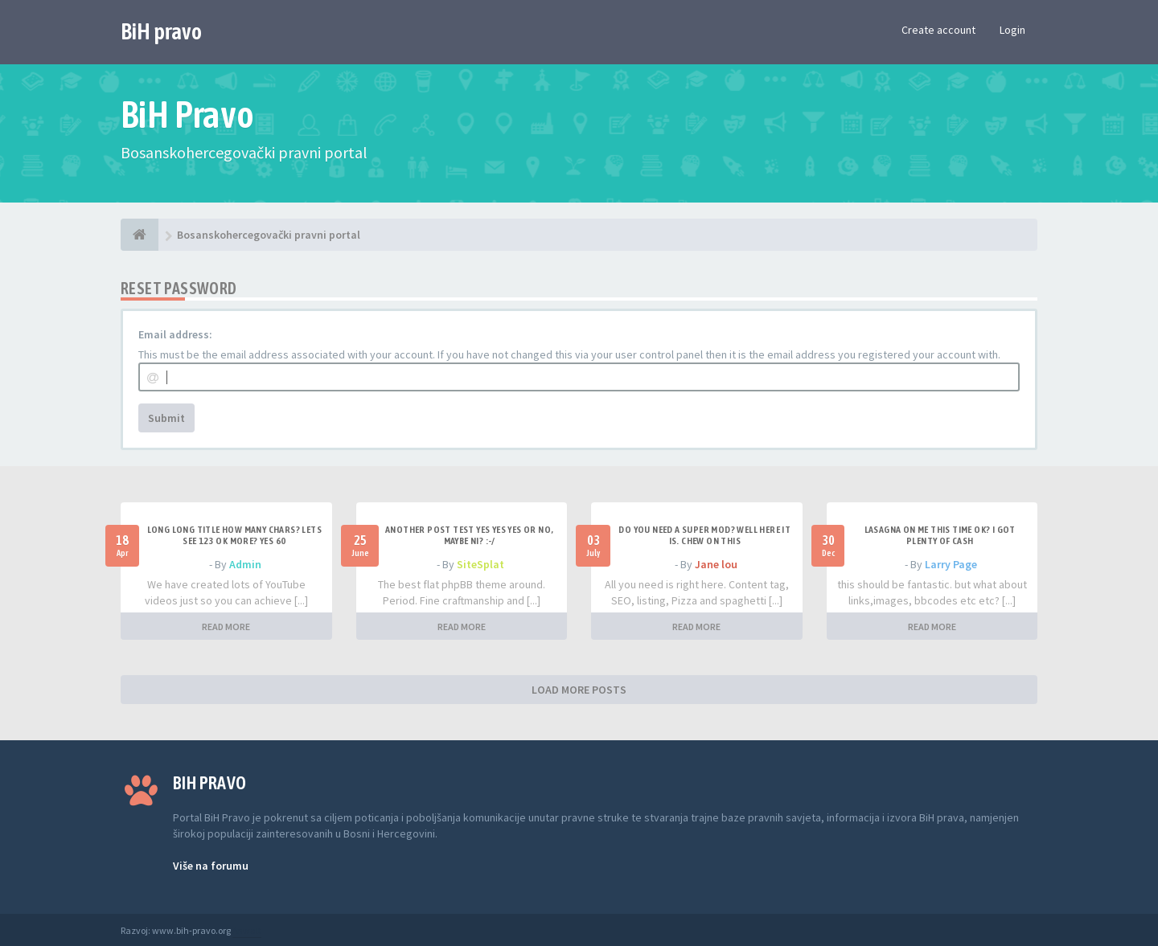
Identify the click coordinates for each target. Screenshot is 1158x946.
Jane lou (716, 564)
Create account (938, 30)
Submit (166, 418)
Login (1012, 30)
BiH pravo (161, 31)
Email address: (175, 334)
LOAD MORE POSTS (579, 689)
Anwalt (246, 930)
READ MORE (226, 626)
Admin (245, 564)
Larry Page (951, 564)
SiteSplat (480, 564)
